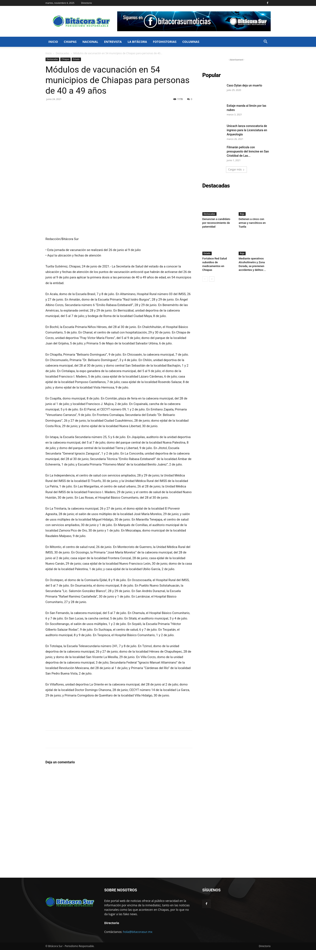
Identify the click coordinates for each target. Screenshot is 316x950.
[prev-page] (205, 279)
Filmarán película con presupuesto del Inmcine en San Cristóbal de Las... (248, 151)
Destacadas (62, 53)
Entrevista (113, 42)
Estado (76, 59)
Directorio (86, 2)
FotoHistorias (164, 42)
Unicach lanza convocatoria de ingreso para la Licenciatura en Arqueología (247, 130)
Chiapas (70, 42)
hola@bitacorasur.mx (137, 932)
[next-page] (211, 279)
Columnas (190, 42)
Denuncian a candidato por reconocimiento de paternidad (216, 222)
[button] (266, 42)
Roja (242, 213)
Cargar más (236, 169)
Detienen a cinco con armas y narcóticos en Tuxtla (252, 222)
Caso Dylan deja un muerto (244, 85)
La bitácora (137, 42)
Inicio (53, 42)
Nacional (90, 42)
